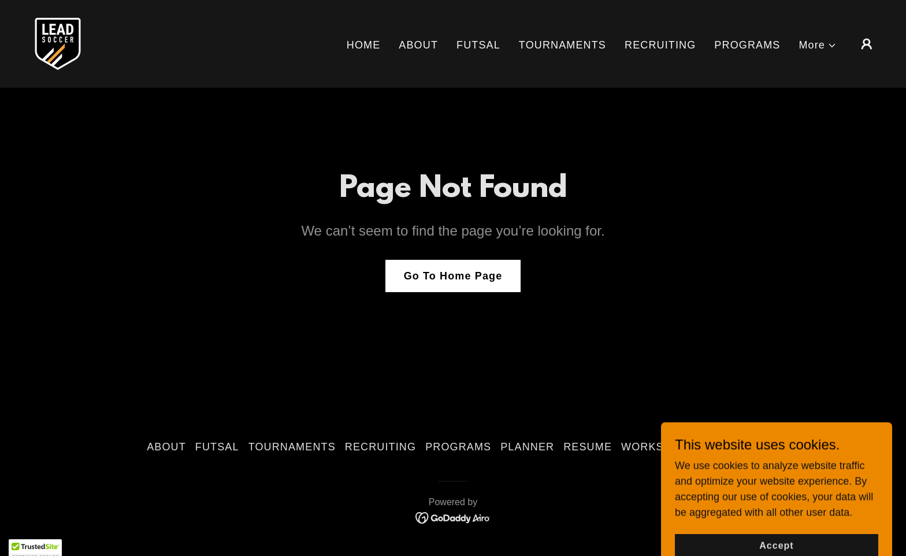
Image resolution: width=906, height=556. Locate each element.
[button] (818, 45)
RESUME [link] (587, 447)
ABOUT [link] (418, 45)
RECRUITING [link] (660, 45)
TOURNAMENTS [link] (562, 45)
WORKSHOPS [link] (658, 447)
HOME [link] (364, 45)
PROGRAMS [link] (747, 45)
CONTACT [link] (732, 447)
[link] (58, 43)
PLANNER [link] (527, 447)
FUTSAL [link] (478, 45)
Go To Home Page (453, 276)
